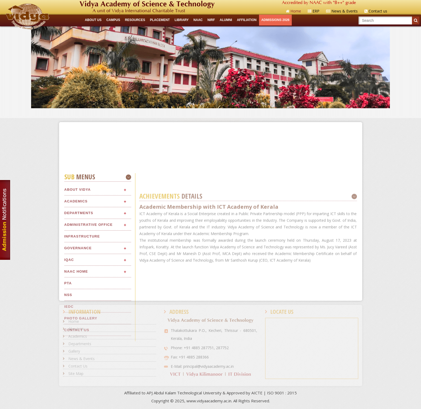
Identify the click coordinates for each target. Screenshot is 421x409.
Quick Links (210, 113)
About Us (76, 328)
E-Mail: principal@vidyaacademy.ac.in (202, 366)
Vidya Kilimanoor (204, 374)
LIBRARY (181, 20)
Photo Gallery (80, 395)
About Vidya (77, 266)
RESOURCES (135, 20)
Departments (78, 289)
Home (73, 321)
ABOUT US (93, 20)
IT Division (239, 374)
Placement (160, 20)
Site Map (76, 373)
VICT (175, 374)
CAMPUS (113, 20)
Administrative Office (88, 301)
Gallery (74, 351)
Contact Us (77, 366)
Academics (76, 278)
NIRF (211, 20)
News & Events (81, 358)
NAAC (198, 20)
